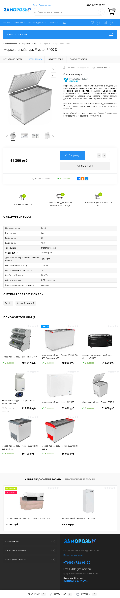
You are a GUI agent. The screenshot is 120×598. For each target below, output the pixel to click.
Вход (35, 5)
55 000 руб (60, 456)
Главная (7, 23)
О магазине (20, 23)
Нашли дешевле (41, 179)
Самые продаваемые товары (43, 480)
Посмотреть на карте (73, 555)
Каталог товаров (60, 34)
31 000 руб (100, 410)
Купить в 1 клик (85, 166)
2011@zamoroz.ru (81, 569)
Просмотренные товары (80, 480)
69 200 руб (68, 525)
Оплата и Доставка (37, 23)
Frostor (8, 304)
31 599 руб (100, 365)
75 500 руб (11, 525)
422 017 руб (20, 365)
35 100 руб (20, 456)
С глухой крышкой (25, 304)
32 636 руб (60, 410)
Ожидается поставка (8, 410)
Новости (54, 23)
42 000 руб (60, 365)
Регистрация (45, 5)
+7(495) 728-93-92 (95, 5)
